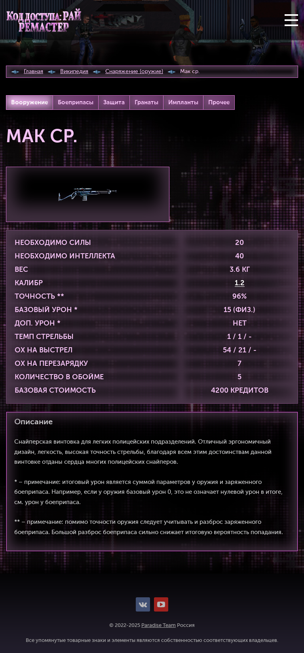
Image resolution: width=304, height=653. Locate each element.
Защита (114, 102)
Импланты (183, 102)
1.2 (240, 283)
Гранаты (146, 102)
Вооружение (29, 102)
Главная (33, 71)
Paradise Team (158, 625)
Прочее (219, 102)
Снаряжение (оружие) (134, 71)
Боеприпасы (75, 102)
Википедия (74, 71)
